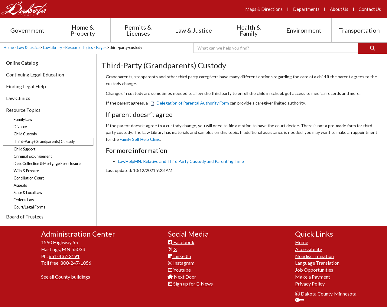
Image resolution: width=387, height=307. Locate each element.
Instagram (181, 263)
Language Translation (317, 263)
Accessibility (308, 249)
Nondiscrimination (314, 256)
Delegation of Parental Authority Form (190, 102)
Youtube (179, 270)
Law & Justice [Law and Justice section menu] (193, 30)
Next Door (182, 277)
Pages (101, 47)
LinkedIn (179, 256)
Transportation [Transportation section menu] (359, 30)
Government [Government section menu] (27, 30)
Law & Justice (28, 47)
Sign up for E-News (190, 283)
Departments (306, 9)
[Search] (372, 48)
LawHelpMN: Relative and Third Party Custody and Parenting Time (181, 161)
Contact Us (370, 9)
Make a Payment (312, 277)
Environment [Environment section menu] (303, 30)
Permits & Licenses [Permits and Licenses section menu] (138, 30)
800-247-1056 (75, 263)
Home (9, 47)
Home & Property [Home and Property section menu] (82, 30)
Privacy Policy (310, 283)
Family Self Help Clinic (140, 139)
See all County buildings (65, 277)
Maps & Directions (264, 9)
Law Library (52, 47)
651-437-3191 (64, 256)
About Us (339, 9)
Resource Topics (79, 47)
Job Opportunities (314, 270)
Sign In (302, 300)
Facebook (181, 242)
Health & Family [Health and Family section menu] (248, 30)
